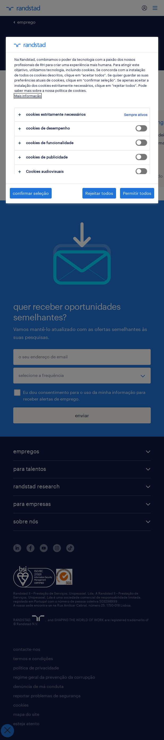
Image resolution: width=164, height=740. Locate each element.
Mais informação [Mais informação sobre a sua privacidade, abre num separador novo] (27, 96)
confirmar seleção (31, 193)
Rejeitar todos (99, 193)
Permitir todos (137, 193)
